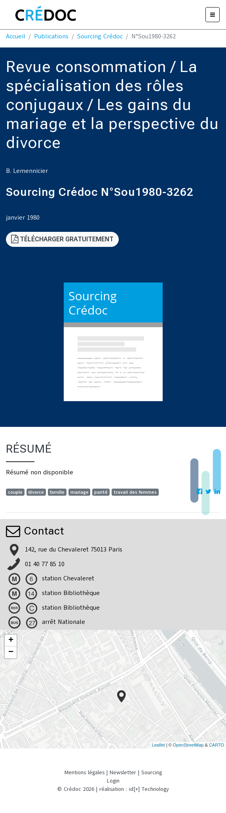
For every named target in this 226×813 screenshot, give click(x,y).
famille (57, 492)
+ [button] (10, 640)
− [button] (10, 652)
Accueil (15, 36)
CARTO (216, 745)
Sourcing (151, 772)
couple (15, 492)
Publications (51, 36)
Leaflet (158, 745)
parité (101, 492)
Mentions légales (84, 772)
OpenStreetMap (188, 745)
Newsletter (123, 772)
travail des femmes (135, 492)
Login (113, 781)
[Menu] (212, 14)
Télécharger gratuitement (62, 239)
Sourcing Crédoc (100, 36)
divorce (36, 492)
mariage (79, 492)
